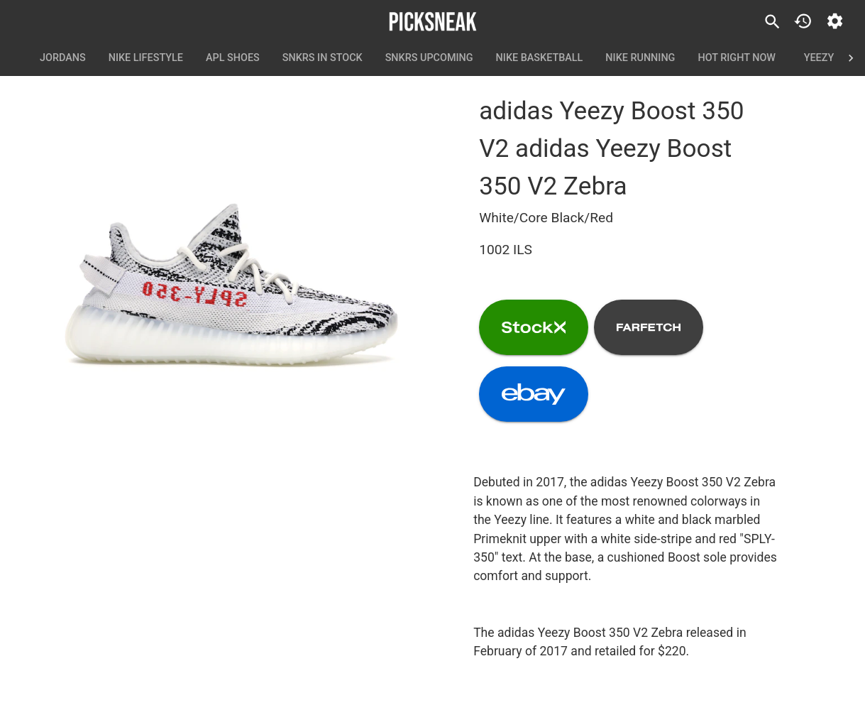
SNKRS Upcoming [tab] (429, 58)
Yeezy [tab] (819, 58)
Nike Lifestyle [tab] (145, 58)
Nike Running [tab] (640, 58)
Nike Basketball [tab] (540, 58)
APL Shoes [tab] (232, 58)
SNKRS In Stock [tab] (322, 58)
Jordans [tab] (62, 58)
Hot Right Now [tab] (736, 58)
